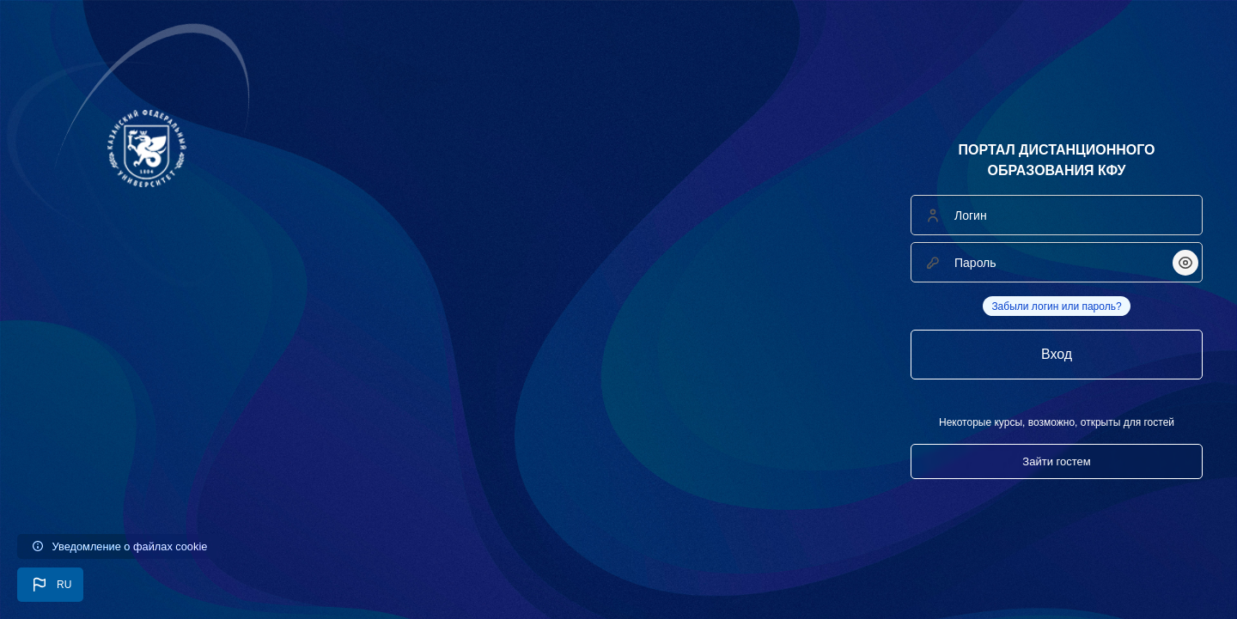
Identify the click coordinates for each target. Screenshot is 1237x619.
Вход (1056, 354)
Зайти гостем (1056, 461)
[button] (50, 584)
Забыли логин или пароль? (1056, 306)
